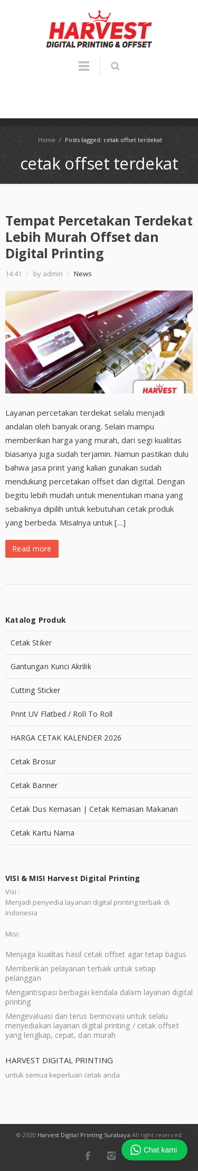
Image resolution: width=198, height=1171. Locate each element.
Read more (32, 549)
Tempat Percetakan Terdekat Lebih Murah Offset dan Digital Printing (98, 236)
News (83, 273)
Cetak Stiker (31, 643)
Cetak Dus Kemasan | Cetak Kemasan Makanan (94, 809)
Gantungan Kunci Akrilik (51, 666)
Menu (84, 71)
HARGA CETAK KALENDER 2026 (66, 738)
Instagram (111, 1155)
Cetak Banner (34, 785)
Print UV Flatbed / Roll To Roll (61, 714)
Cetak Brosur (33, 761)
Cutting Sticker (35, 690)
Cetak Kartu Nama (42, 833)
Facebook (87, 1155)
